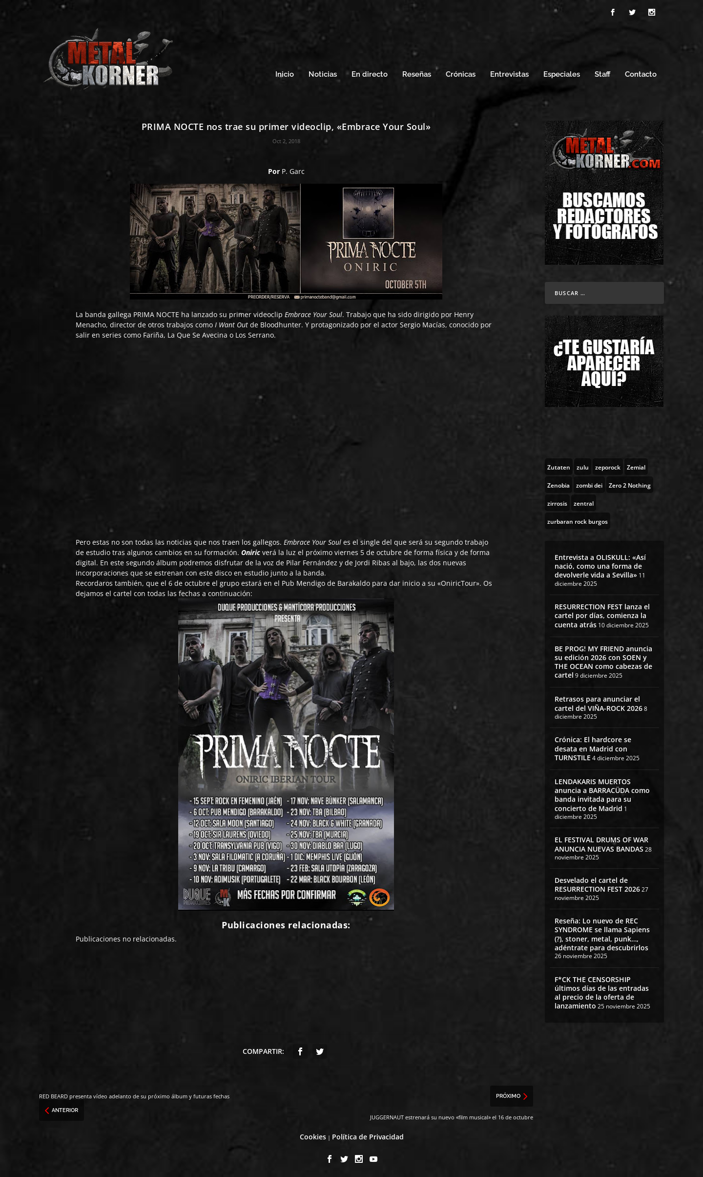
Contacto (641, 72)
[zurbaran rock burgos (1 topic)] (577, 518)
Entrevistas (509, 72)
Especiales (561, 72)
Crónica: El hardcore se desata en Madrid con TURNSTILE (593, 745)
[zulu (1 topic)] (582, 463)
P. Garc (293, 168)
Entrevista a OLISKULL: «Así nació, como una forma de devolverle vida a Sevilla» (600, 563)
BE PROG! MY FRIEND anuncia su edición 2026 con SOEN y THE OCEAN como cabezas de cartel (603, 659)
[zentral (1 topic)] (583, 500)
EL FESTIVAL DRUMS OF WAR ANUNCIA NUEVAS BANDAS (601, 842)
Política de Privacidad (368, 1133)
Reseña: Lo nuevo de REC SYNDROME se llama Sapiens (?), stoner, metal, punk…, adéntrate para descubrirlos (602, 932)
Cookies (313, 1133)
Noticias (323, 72)
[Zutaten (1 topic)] (559, 463)
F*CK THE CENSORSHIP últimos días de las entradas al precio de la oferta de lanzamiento (602, 990)
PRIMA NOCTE (156, 311)
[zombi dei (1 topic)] (589, 481)
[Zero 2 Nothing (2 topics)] (629, 481)
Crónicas (461, 72)
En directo (370, 72)
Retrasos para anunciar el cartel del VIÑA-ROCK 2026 (598, 701)
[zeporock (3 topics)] (608, 463)
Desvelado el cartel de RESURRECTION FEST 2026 (597, 882)
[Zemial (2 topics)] (636, 463)
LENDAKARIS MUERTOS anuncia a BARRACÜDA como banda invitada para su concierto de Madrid (602, 792)
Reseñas (416, 72)
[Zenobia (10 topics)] (558, 481)
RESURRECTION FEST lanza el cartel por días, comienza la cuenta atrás (602, 612)
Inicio (284, 72)
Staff (602, 72)
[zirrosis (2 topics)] (557, 500)
